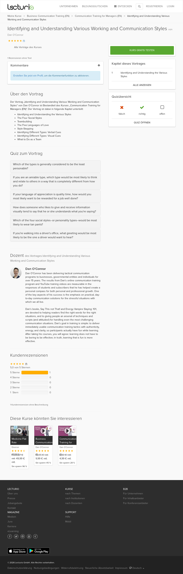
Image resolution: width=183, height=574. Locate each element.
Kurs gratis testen (142, 50)
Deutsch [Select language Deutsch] (136, 568)
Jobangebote (15, 503)
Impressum (121, 568)
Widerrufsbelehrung (72, 568)
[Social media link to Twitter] (16, 536)
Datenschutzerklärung (20, 568)
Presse (11, 498)
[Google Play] (39, 551)
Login (170, 6)
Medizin (12, 516)
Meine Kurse (14, 16)
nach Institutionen (75, 498)
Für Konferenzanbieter (135, 503)
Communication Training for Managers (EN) (98, 16)
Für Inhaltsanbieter (133, 498)
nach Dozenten (73, 503)
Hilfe (67, 516)
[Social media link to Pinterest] (22, 536)
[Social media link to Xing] (35, 536)
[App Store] (17, 551)
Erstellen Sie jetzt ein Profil (28, 75)
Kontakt (12, 508)
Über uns (13, 493)
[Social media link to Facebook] (10, 536)
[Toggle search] (139, 6)
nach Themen (72, 493)
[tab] (55, 166)
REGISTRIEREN (154, 6)
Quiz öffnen (142, 122)
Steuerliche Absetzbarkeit (99, 568)
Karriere (12, 526)
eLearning (13, 531)
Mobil (68, 521)
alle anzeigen (142, 85)
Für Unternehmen (133, 493)
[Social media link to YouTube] (29, 536)
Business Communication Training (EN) (48, 16)
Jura (10, 521)
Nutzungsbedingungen (46, 568)
